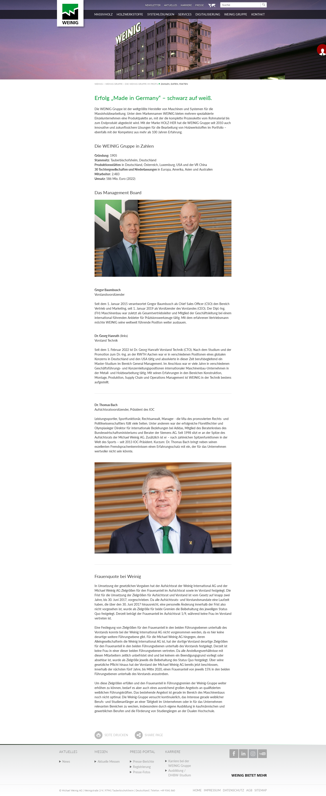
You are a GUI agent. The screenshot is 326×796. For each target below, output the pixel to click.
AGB (249, 790)
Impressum (212, 790)
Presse (199, 5)
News (66, 761)
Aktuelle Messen (109, 761)
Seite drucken (116, 735)
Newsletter (153, 5)
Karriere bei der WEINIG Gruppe (179, 763)
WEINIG (99, 84)
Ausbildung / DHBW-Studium (179, 773)
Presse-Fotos (141, 772)
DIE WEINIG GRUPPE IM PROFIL (141, 84)
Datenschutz (233, 790)
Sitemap (260, 790)
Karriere (186, 5)
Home (197, 790)
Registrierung (142, 767)
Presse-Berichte (143, 761)
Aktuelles (170, 5)
